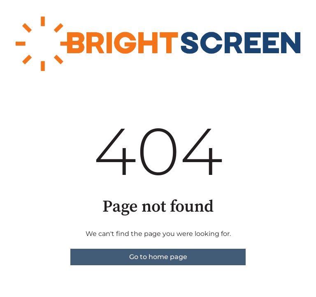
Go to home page (158, 257)
